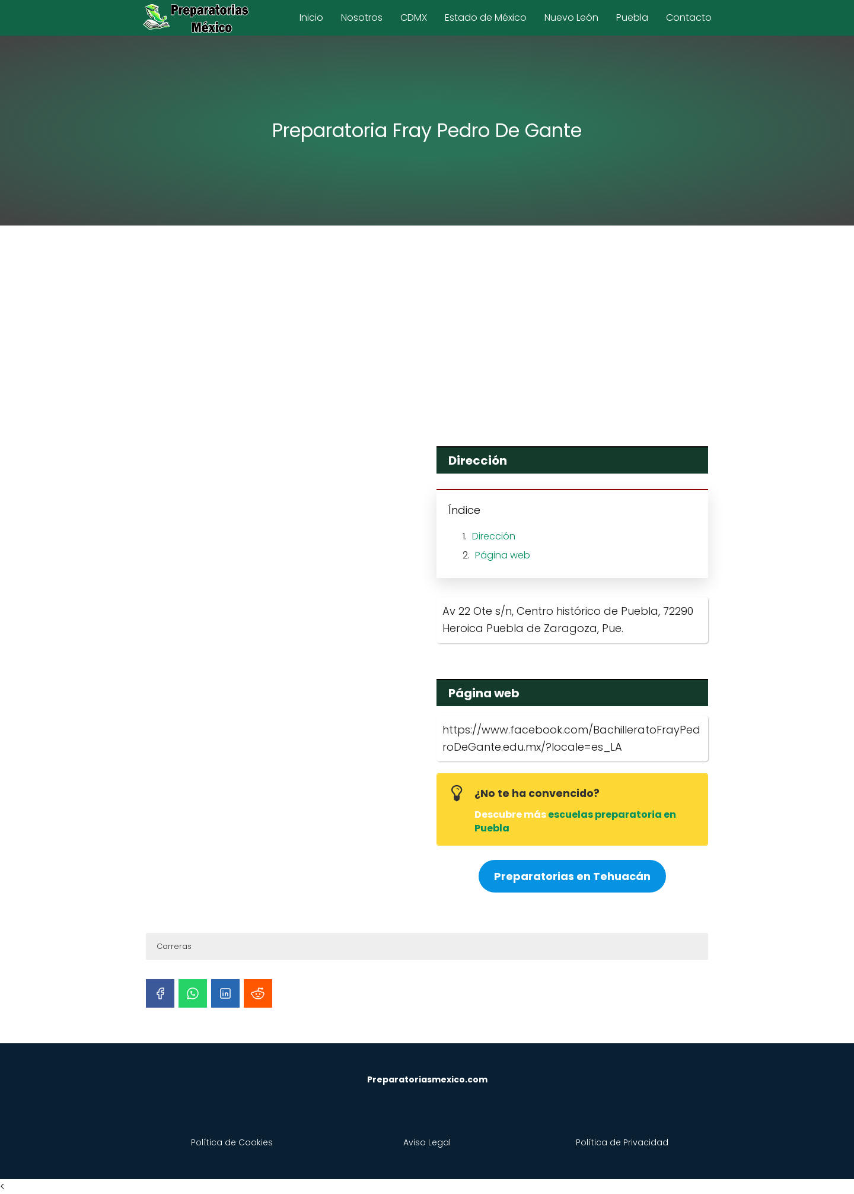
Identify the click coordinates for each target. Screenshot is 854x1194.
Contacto (689, 17)
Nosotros (362, 17)
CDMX (413, 17)
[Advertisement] (427, 327)
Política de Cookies (232, 1142)
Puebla (632, 17)
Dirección (493, 536)
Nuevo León (571, 17)
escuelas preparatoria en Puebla (575, 821)
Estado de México (486, 17)
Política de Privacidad (622, 1142)
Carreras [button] (174, 946)
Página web (502, 555)
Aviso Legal (427, 1142)
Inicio (311, 17)
